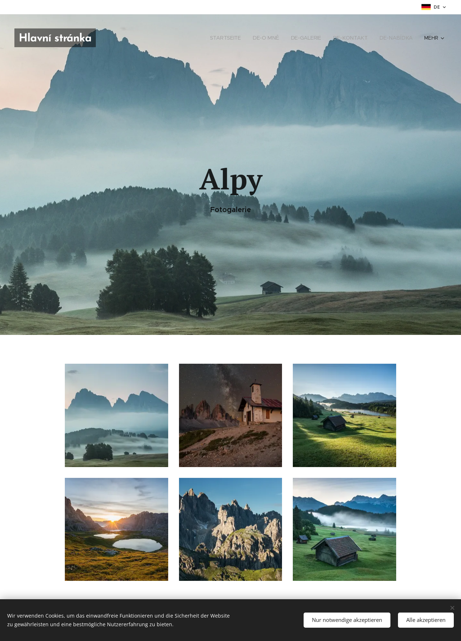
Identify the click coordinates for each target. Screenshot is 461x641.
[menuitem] (230, 38)
